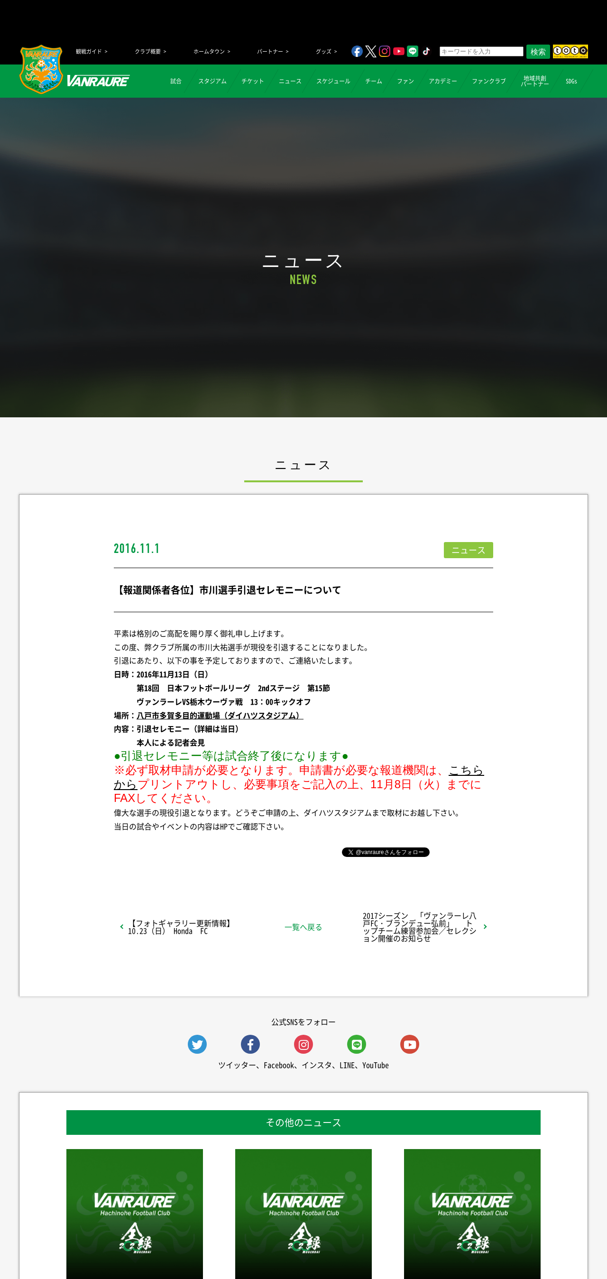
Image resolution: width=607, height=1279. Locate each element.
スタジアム (212, 81)
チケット (252, 81)
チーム (373, 81)
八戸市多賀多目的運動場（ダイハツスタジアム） (220, 715)
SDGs (571, 81)
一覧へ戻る (303, 926)
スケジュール (333, 81)
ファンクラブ (489, 81)
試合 (176, 81)
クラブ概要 (148, 51)
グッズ (323, 51)
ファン (405, 81)
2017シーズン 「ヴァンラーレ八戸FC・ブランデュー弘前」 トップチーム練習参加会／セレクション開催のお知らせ (420, 927)
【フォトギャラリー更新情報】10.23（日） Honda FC (181, 926)
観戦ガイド (89, 51)
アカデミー (443, 81)
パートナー (270, 51)
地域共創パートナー (535, 81)
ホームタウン (209, 51)
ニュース (290, 81)
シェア (189, 851)
